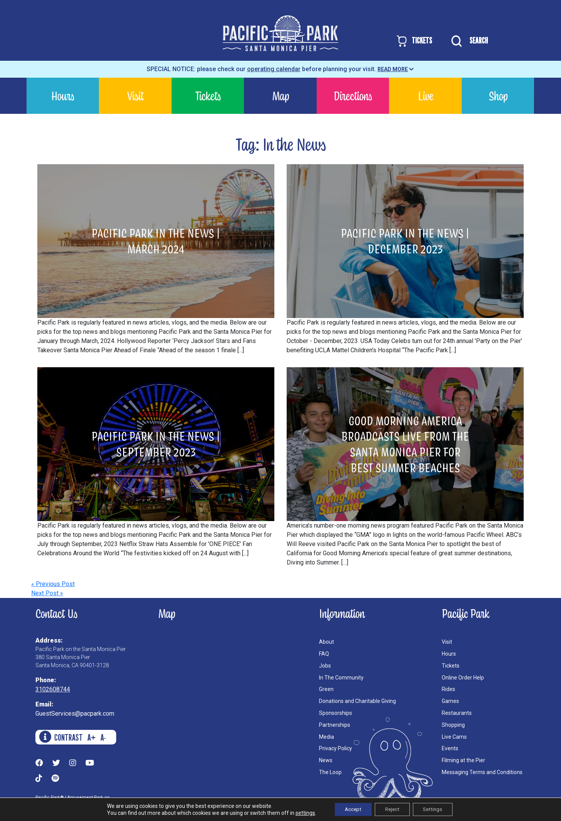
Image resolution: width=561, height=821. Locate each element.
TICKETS (414, 41)
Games (450, 701)
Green (326, 689)
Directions (353, 95)
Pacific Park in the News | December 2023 (405, 241)
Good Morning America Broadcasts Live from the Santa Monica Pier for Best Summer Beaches (405, 444)
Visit (135, 95)
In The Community (341, 677)
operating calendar (274, 69)
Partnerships (334, 725)
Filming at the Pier (463, 760)
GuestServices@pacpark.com (74, 713)
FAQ (324, 654)
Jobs (325, 666)
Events (450, 748)
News (325, 760)
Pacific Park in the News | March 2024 (156, 241)
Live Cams (454, 737)
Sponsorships (335, 713)
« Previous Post (53, 584)
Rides (448, 689)
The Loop (330, 772)
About (326, 642)
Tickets (208, 95)
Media (326, 737)
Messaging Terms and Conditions (482, 772)
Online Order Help (463, 677)
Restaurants (457, 713)
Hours (62, 95)
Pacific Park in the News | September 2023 (156, 444)
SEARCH (467, 41)
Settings (436, 809)
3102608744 (52, 689)
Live (425, 95)
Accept (349, 809)
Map (280, 95)
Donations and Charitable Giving (357, 701)
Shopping (453, 725)
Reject (392, 809)
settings (300, 812)
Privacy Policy (335, 748)
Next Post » (47, 593)
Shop (498, 95)
